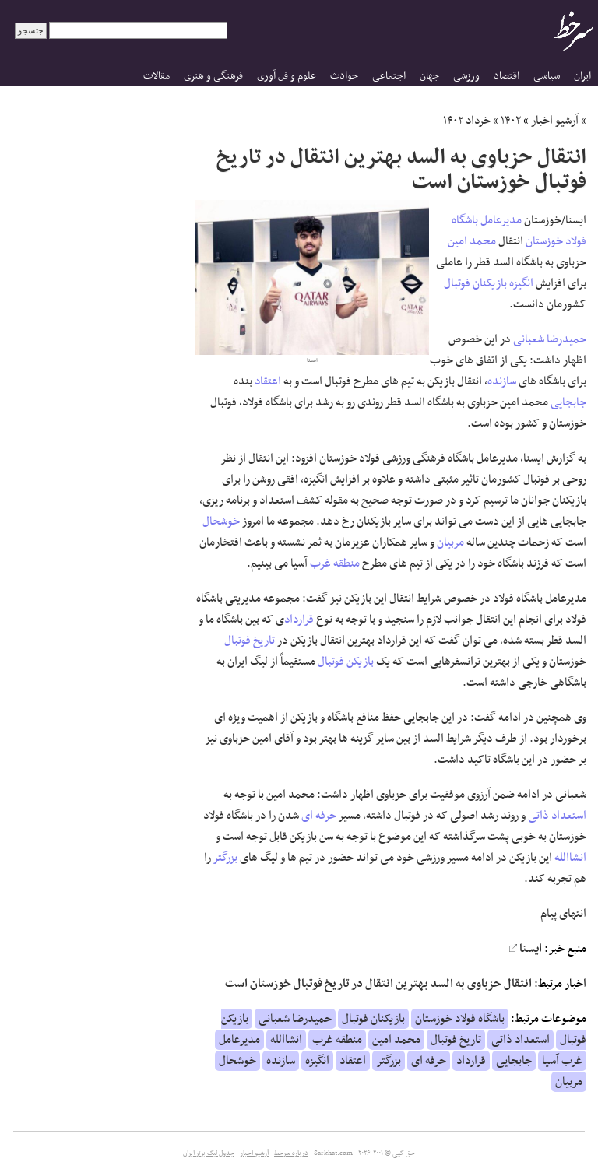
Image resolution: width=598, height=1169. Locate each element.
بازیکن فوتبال (346, 661)
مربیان (450, 542)
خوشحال (221, 521)
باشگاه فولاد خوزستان (460, 1019)
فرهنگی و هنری (213, 76)
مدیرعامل (501, 220)
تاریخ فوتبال (249, 640)
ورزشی (466, 76)
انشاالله (570, 858)
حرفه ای (318, 816)
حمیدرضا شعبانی (549, 339)
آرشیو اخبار (555, 121)
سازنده (501, 381)
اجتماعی (389, 76)
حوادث (344, 76)
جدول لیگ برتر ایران (208, 1153)
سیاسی (546, 76)
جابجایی (568, 402)
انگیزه (521, 283)
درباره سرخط (291, 1153)
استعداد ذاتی (557, 816)
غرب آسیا (562, 1061)
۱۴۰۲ (511, 121)
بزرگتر (225, 858)
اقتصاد (506, 76)
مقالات (156, 76)
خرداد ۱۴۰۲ (467, 121)
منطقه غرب (335, 563)
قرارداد (299, 619)
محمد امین (472, 241)
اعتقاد (268, 381)
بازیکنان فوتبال (475, 283)
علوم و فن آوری (286, 76)
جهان (429, 76)
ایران (582, 76)
